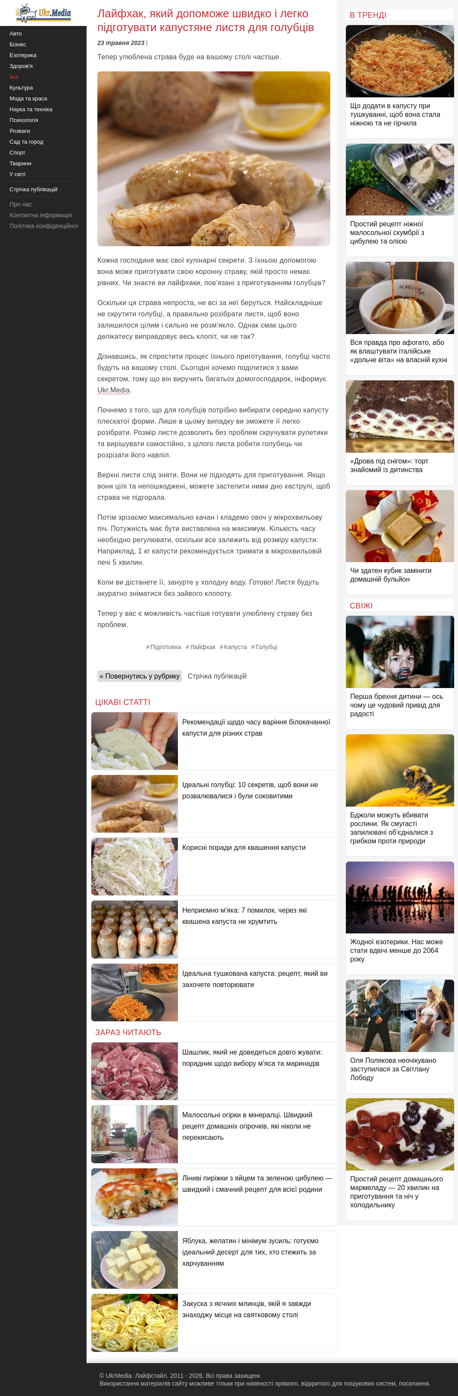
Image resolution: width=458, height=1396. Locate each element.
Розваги (20, 131)
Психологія (24, 120)
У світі (18, 174)
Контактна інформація (41, 215)
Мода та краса (28, 98)
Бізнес (18, 44)
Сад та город (26, 141)
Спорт (18, 152)
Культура (21, 87)
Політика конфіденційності (47, 225)
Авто (16, 33)
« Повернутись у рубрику (140, 676)
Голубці (266, 646)
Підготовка (166, 646)
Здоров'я (21, 66)
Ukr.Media (113, 390)
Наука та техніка (31, 109)
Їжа (14, 77)
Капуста (235, 646)
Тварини (20, 163)
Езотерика (23, 55)
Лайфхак (203, 646)
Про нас (21, 204)
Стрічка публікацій (216, 676)
